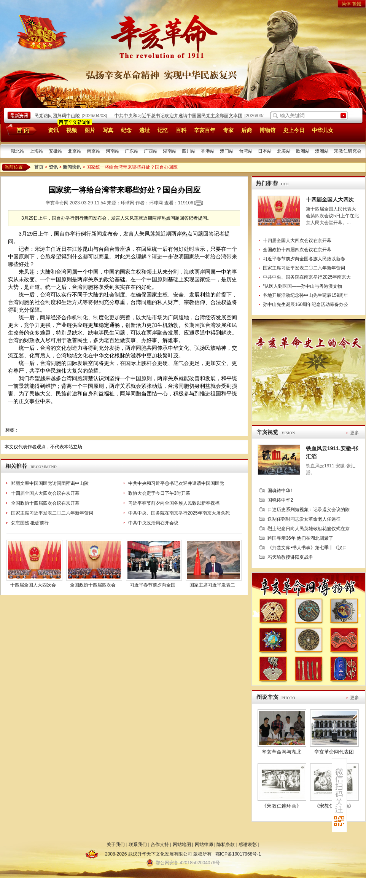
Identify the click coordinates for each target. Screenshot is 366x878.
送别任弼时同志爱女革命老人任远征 (304, 519)
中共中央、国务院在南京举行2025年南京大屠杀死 (179, 513)
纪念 (126, 130)
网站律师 (204, 844)
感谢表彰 (248, 844)
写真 (108, 130)
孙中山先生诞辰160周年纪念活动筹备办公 (305, 304)
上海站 (36, 151)
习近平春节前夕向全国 (152, 585)
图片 (89, 130)
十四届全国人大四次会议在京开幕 (45, 493)
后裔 (246, 130)
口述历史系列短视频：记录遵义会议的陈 (308, 509)
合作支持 (160, 844)
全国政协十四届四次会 (93, 585)
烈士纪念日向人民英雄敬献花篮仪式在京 (308, 528)
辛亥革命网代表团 (334, 752)
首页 (20, 130)
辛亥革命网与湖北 (281, 752)
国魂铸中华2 (280, 500)
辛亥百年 (204, 130)
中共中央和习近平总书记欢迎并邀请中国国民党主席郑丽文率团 (180, 115)
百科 (181, 130)
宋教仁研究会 (347, 151)
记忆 (163, 130)
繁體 (356, 3)
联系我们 (138, 844)
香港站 (208, 151)
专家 (228, 130)
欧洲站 (303, 151)
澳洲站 (322, 151)
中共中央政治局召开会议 (153, 523)
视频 (71, 130)
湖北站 (17, 151)
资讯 (53, 130)
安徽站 (55, 151)
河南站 (112, 151)
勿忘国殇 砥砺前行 (30, 523)
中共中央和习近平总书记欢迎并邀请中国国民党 (176, 483)
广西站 (151, 151)
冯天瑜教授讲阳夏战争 (290, 557)
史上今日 (293, 130)
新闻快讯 (72, 167)
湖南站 (170, 151)
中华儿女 (322, 130)
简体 (346, 3)
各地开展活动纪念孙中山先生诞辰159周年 (305, 295)
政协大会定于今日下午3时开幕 (159, 493)
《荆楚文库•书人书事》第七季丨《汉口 (307, 547)
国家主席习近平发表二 (212, 585)
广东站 (131, 151)
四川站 (189, 151)
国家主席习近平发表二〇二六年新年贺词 (52, 513)
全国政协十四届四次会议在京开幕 (45, 503)
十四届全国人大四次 (330, 199)
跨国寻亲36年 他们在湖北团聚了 (300, 538)
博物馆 (267, 130)
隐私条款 (225, 844)
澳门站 (227, 151)
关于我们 (116, 844)
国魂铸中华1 (280, 490)
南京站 (93, 151)
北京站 (74, 151)
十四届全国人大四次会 (33, 585)
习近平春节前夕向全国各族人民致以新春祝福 (174, 503)
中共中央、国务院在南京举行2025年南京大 (307, 277)
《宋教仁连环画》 (281, 806)
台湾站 (246, 151)
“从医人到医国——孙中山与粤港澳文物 (302, 286)
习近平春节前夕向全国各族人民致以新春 (304, 258)
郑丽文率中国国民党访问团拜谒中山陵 (42, 115)
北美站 (284, 151)
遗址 (144, 130)
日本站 (265, 151)
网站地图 (182, 844)
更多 (354, 432)
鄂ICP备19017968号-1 (238, 854)
